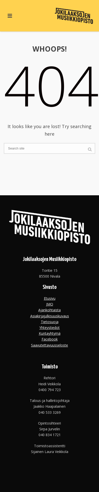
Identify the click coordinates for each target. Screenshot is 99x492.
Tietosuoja (49, 321)
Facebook (50, 339)
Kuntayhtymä (49, 333)
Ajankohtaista (49, 310)
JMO (49, 304)
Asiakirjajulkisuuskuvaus (49, 316)
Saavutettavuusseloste (49, 345)
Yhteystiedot (49, 327)
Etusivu (49, 298)
